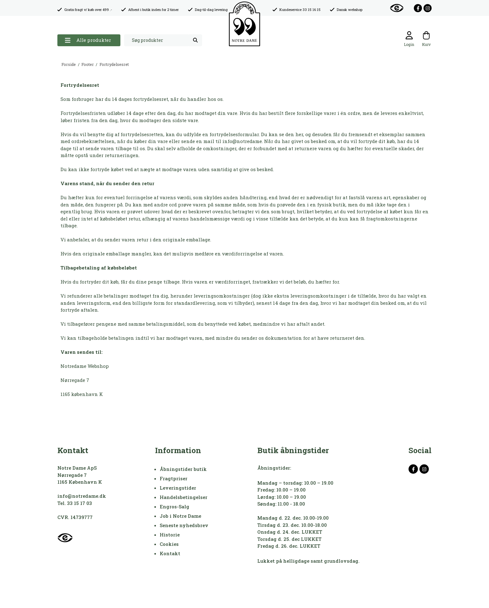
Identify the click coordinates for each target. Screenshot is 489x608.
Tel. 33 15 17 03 (74, 503)
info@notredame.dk (81, 496)
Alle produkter (88, 40)
